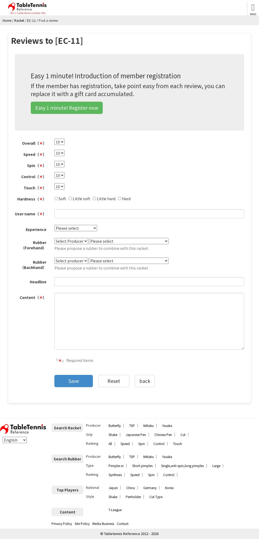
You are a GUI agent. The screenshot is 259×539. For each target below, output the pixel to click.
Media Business (103, 523)
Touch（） (35, 187)
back (144, 380)
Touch (177, 443)
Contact (122, 523)
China (130, 487)
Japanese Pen (136, 434)
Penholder (133, 496)
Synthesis (115, 474)
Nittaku (148, 425)
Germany (150, 487)
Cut (182, 434)
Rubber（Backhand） (33, 264)
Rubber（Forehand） (33, 245)
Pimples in (116, 465)
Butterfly (115, 425)
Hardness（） (31, 199)
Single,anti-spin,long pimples (182, 465)
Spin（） (36, 165)
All (110, 443)
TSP (132, 425)
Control (159, 443)
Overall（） (34, 143)
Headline (38, 281)
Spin (141, 443)
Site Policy (82, 523)
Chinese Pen (163, 434)
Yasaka (167, 425)
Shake (113, 434)
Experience (36, 229)
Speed (125, 443)
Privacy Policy (61, 523)
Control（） (33, 176)
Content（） (33, 297)
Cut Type (155, 496)
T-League (115, 509)
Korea (169, 487)
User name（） (30, 213)
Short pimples (142, 465)
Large (216, 465)
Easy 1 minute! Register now (66, 107)
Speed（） (34, 154)
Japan (113, 487)
